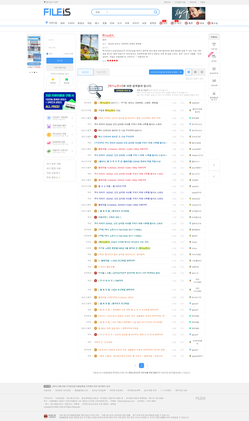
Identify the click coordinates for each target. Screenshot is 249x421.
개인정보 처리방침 (63, 390)
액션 (89, 124)
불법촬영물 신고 (81, 390)
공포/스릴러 (86, 118)
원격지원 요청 (181, 390)
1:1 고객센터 (166, 390)
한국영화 (87, 103)
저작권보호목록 (133, 390)
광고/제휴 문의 (150, 390)
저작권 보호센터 (116, 390)
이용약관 (47, 390)
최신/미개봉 (86, 110)
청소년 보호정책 (99, 390)
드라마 (88, 242)
